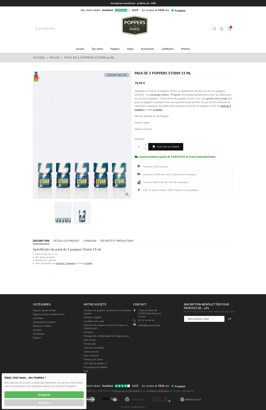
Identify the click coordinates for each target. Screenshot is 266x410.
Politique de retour (93, 359)
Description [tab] (41, 240)
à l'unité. (158, 109)
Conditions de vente (94, 321)
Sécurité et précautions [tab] (117, 240)
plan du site (90, 339)
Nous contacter (91, 355)
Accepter (44, 395)
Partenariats (90, 343)
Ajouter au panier (165, 147)
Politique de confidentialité (126, 390)
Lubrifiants (38, 318)
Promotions (38, 333)
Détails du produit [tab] (66, 240)
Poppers (37, 337)
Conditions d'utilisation (158, 390)
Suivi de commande (94, 347)
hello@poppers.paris (149, 325)
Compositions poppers (44, 322)
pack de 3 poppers (65, 263)
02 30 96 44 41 (47, 28)
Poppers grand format (44, 310)
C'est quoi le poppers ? (96, 363)
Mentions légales (92, 317)
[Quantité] (139, 146)
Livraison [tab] (89, 240)
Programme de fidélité (95, 367)
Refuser (44, 403)
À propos (88, 332)
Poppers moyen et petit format (48, 314)
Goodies (37, 329)
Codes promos (91, 351)
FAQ (86, 371)
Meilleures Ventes (42, 325)
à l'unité (88, 263)
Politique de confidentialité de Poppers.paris (106, 335)
